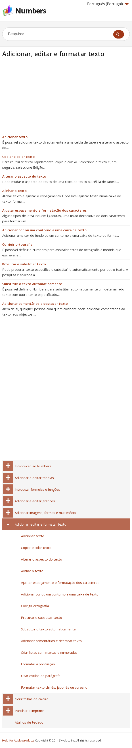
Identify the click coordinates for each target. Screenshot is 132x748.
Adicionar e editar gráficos (35, 501)
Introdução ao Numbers (33, 466)
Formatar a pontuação (38, 664)
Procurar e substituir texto (24, 264)
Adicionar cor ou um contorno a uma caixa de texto (44, 230)
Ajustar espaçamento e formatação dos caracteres (44, 210)
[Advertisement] (39, 99)
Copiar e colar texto (18, 156)
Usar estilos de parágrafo (41, 675)
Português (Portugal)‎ (108, 3)
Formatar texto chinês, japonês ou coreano (54, 687)
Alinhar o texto (14, 190)
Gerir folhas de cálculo (31, 699)
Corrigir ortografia (17, 244)
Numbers (30, 10)
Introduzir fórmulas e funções (37, 489)
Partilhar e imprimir (29, 710)
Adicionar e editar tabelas (34, 477)
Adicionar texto (15, 137)
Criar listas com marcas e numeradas (49, 652)
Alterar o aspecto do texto (24, 176)
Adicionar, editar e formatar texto (40, 524)
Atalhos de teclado (29, 722)
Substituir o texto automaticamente (32, 284)
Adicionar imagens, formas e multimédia (45, 512)
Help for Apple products (18, 740)
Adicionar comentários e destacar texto (35, 303)
